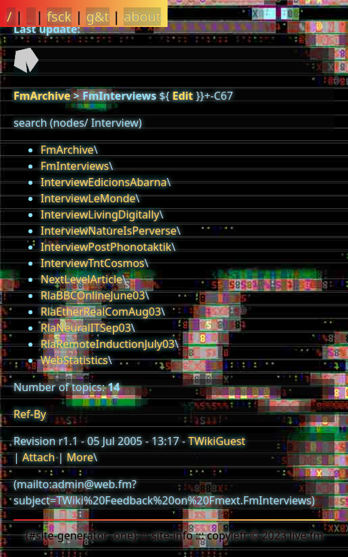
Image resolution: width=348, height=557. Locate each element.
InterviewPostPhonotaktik (106, 246)
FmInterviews (75, 165)
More (79, 457)
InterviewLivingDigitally (100, 214)
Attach (38, 457)
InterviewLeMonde (88, 198)
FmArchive (42, 95)
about (142, 16)
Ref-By (30, 414)
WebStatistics (74, 360)
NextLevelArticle (81, 279)
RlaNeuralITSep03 (86, 327)
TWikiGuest (217, 441)
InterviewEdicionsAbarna (104, 182)
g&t (97, 16)
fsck (59, 16)
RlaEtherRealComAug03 (101, 311)
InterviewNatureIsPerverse (108, 230)
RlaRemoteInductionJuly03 (108, 343)
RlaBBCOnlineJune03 (93, 295)
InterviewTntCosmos (93, 263)
